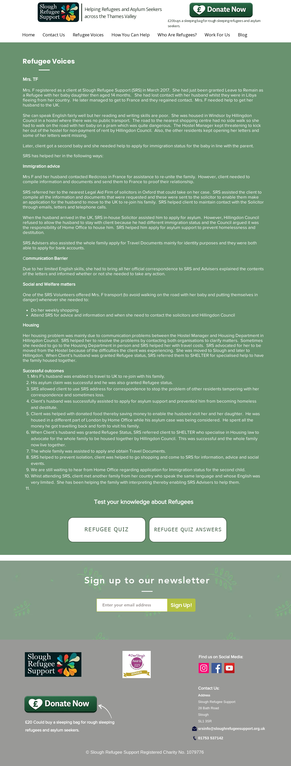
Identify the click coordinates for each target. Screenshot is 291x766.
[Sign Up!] (181, 605)
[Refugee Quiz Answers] (188, 529)
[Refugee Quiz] (107, 529)
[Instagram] (204, 668)
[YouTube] (229, 668)
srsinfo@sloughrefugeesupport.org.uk (231, 728)
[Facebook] (216, 668)
